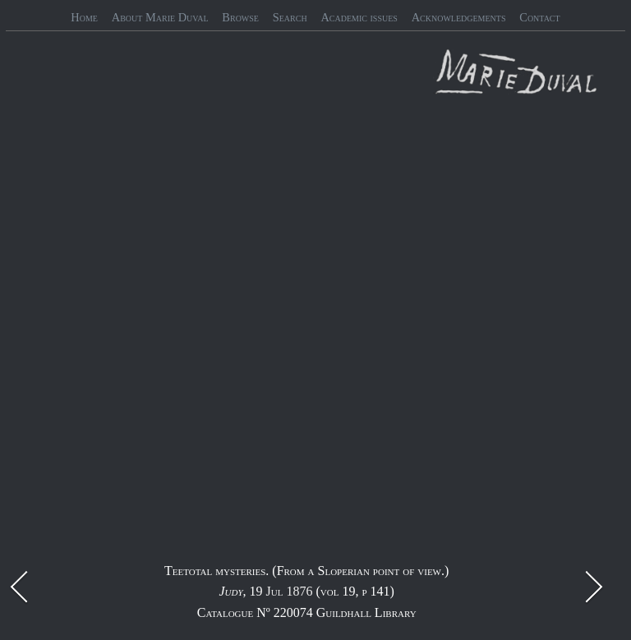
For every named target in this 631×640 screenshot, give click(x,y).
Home (84, 17)
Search (290, 17)
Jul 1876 (289, 591)
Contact (539, 17)
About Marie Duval (160, 17)
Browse (240, 17)
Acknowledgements (459, 17)
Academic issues (358, 17)
